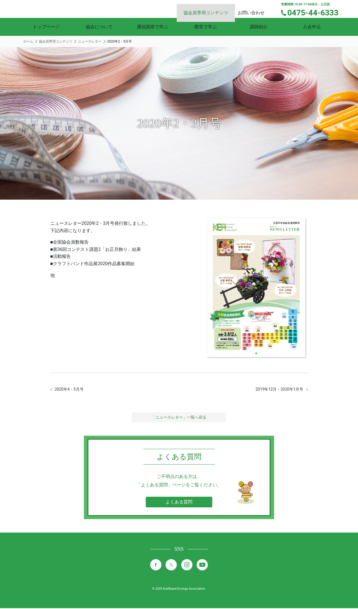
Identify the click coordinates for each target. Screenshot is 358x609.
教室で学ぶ (205, 26)
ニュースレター (90, 41)
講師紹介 (259, 26)
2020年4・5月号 (71, 389)
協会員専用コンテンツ (212, 8)
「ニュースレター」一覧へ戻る (179, 418)
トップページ (46, 26)
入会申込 (312, 26)
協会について (99, 26)
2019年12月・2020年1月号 (276, 389)
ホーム (28, 41)
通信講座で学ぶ (152, 26)
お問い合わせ (256, 8)
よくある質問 (179, 502)
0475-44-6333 (316, 12)
